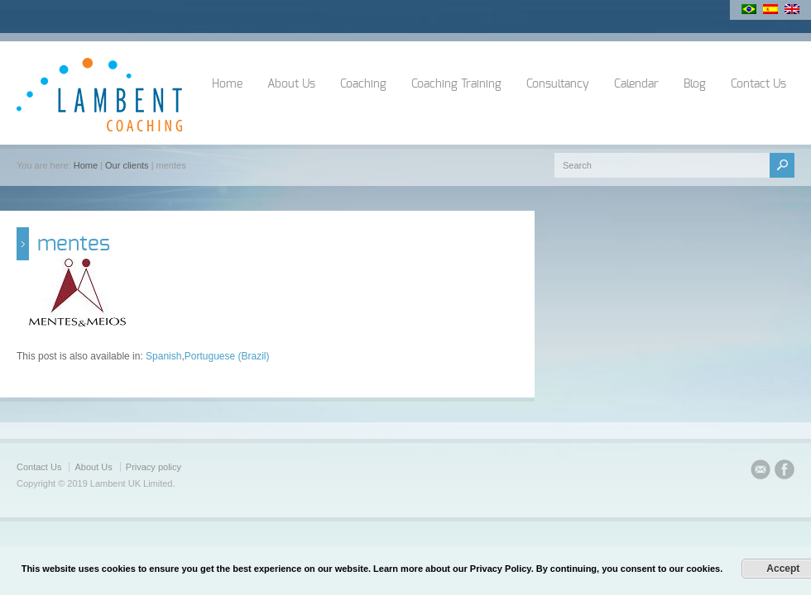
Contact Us (758, 84)
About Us (291, 84)
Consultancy (557, 84)
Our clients (127, 165)
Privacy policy (153, 467)
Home (227, 84)
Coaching (363, 84)
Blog (695, 84)
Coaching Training (456, 84)
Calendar (636, 84)
